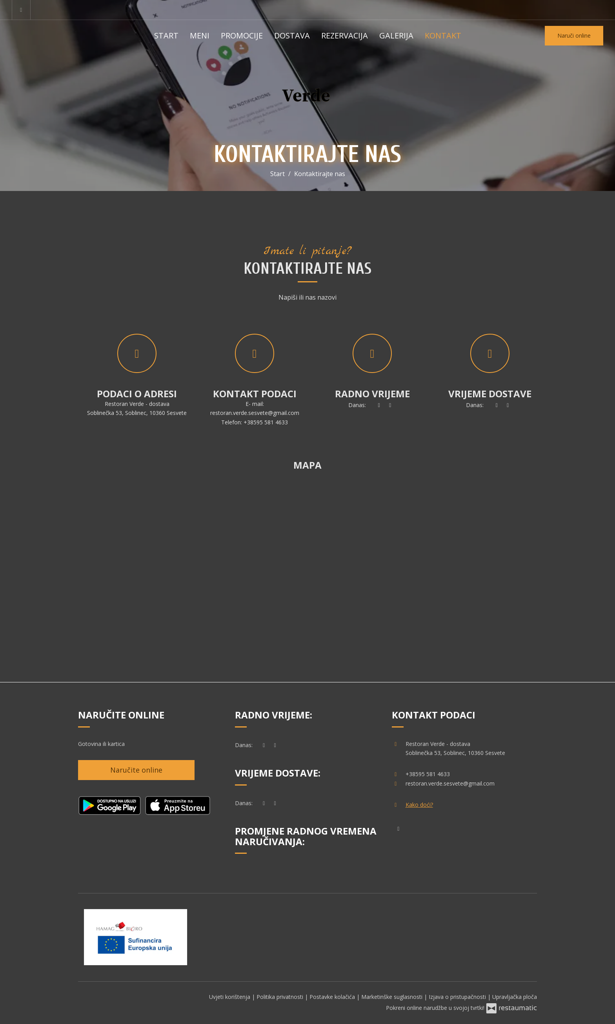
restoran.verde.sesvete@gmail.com (254, 413)
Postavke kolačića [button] (333, 996)
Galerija (396, 35)
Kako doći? (419, 804)
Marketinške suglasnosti (392, 996)
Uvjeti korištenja (230, 996)
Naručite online (136, 770)
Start (166, 35)
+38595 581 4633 (266, 422)
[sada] (379, 405)
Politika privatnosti (281, 996)
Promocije (242, 35)
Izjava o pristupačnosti (458, 996)
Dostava (292, 35)
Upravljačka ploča (514, 996)
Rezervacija (344, 35)
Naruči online (574, 35)
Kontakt (443, 35)
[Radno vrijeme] (390, 405)
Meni (199, 35)
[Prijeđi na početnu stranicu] (307, 94)
